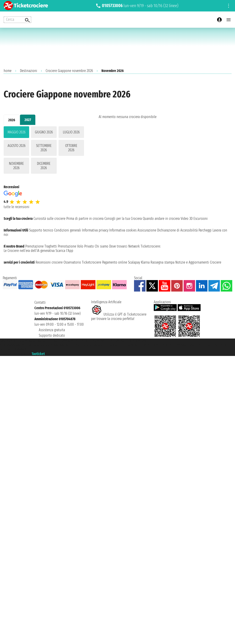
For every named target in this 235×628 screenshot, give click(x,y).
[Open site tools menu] (228, 5)
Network (134, 246)
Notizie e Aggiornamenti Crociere (198, 262)
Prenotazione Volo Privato (76, 246)
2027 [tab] (28, 120)
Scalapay (134, 262)
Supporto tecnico (41, 230)
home (7, 71)
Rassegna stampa (162, 262)
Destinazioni (28, 71)
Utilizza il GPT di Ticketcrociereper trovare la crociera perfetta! (118, 316)
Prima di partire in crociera (85, 218)
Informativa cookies (123, 230)
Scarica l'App (64, 250)
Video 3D (187, 218)
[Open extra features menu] (17, 20)
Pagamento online (114, 262)
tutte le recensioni (16, 207)
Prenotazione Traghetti (41, 246)
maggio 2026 (16, 132)
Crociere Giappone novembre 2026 (69, 71)
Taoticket (38, 354)
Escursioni (200, 218)
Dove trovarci (118, 246)
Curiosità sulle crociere (49, 218)
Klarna (145, 262)
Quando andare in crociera (161, 218)
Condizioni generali (67, 230)
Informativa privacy (95, 230)
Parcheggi (205, 230)
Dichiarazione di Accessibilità (177, 230)
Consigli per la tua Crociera (123, 218)
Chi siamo (101, 246)
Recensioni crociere (49, 262)
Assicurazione (146, 230)
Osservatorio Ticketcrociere (82, 262)
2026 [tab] (11, 120)
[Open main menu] (228, 19)
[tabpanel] (44, 151)
